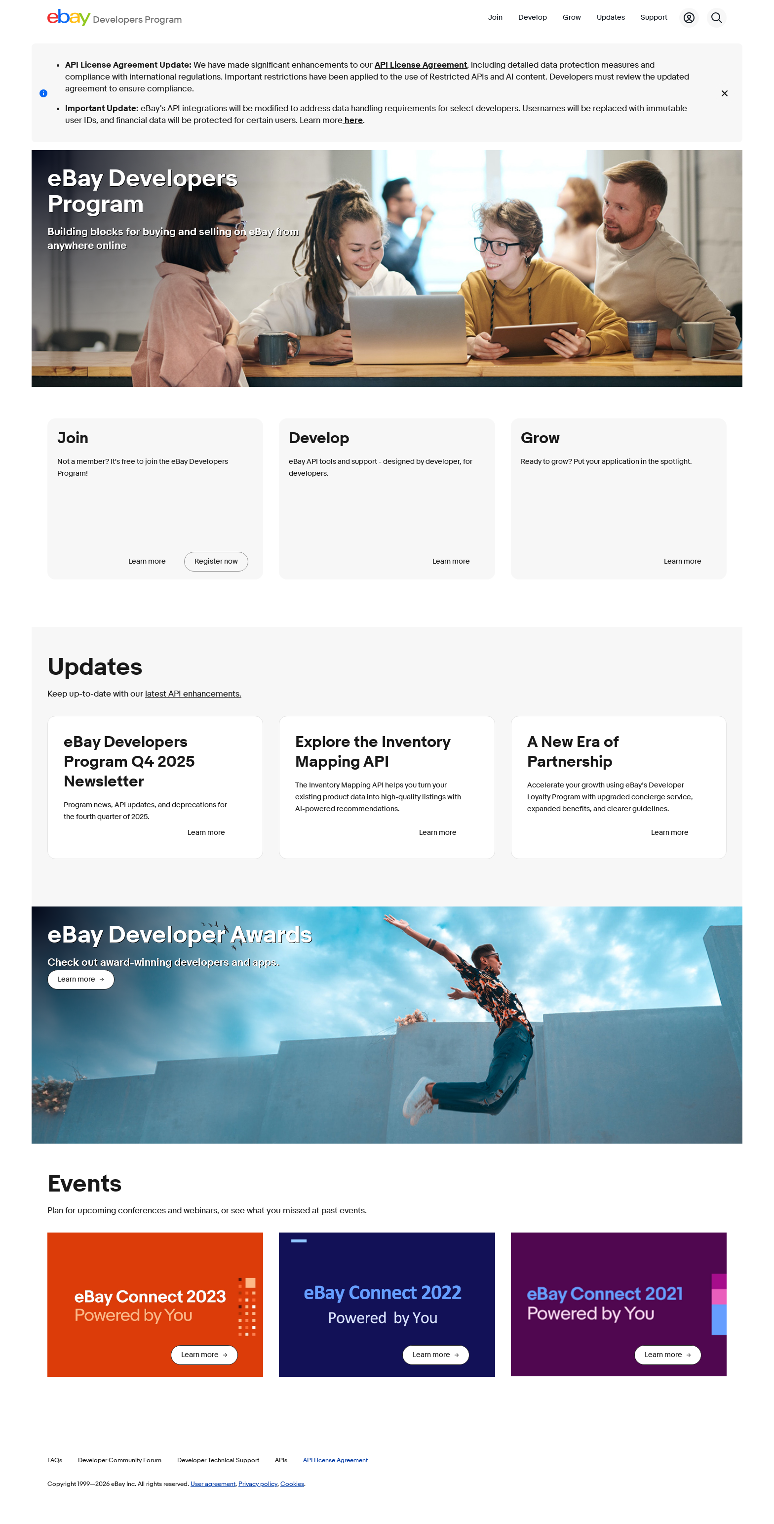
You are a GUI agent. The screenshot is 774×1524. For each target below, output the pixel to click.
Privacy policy (257, 1483)
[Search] (717, 18)
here (353, 120)
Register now (216, 561)
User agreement (213, 1483)
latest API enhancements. (193, 694)
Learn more (147, 561)
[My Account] (689, 18)
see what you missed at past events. (299, 1210)
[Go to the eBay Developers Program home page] (114, 17)
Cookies (292, 1483)
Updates (611, 17)
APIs (281, 1460)
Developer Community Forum (119, 1460)
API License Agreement (421, 65)
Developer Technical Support (218, 1460)
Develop (532, 17)
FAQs (54, 1460)
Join (495, 17)
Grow (572, 17)
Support (654, 17)
